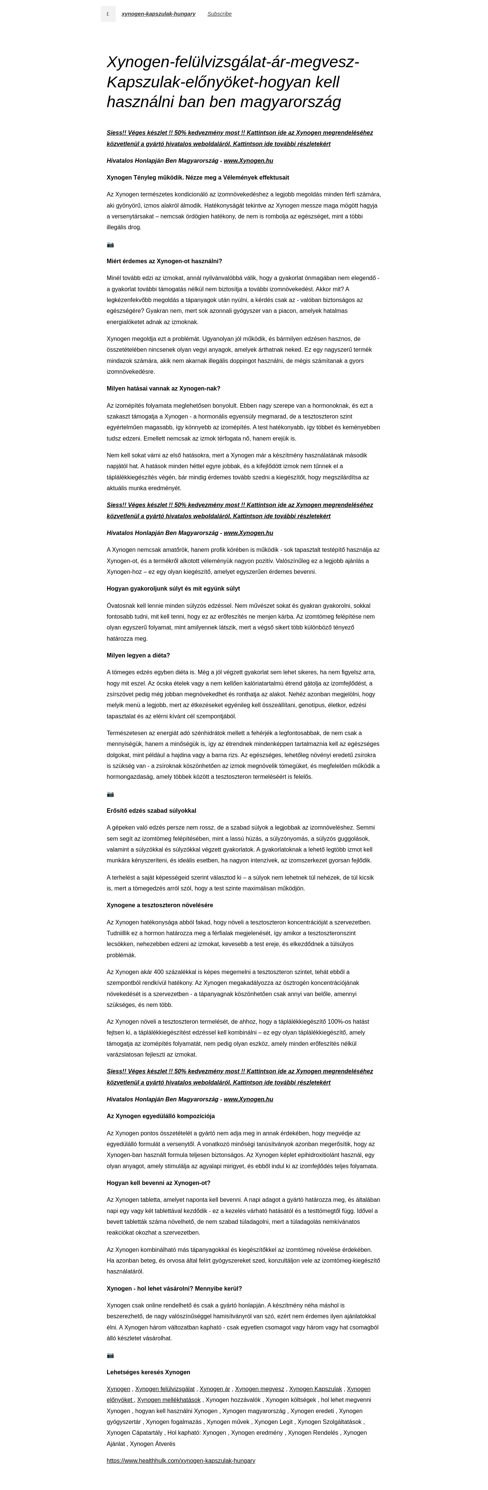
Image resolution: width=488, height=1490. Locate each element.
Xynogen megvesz (259, 1389)
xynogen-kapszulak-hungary (158, 14)
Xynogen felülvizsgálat (165, 1389)
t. (108, 14)
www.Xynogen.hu (248, 161)
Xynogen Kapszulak (315, 1389)
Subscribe (219, 14)
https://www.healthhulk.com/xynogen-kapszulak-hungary (181, 1461)
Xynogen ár (215, 1389)
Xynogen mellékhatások (169, 1400)
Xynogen (118, 1389)
